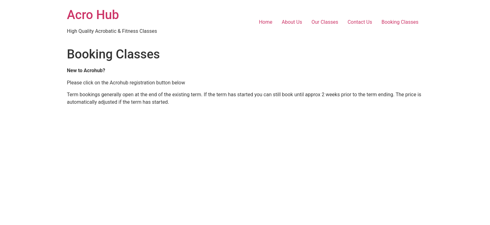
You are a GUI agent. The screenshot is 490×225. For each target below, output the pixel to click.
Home (265, 22)
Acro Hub (93, 15)
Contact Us (360, 22)
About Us (292, 22)
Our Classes (325, 22)
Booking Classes (400, 22)
